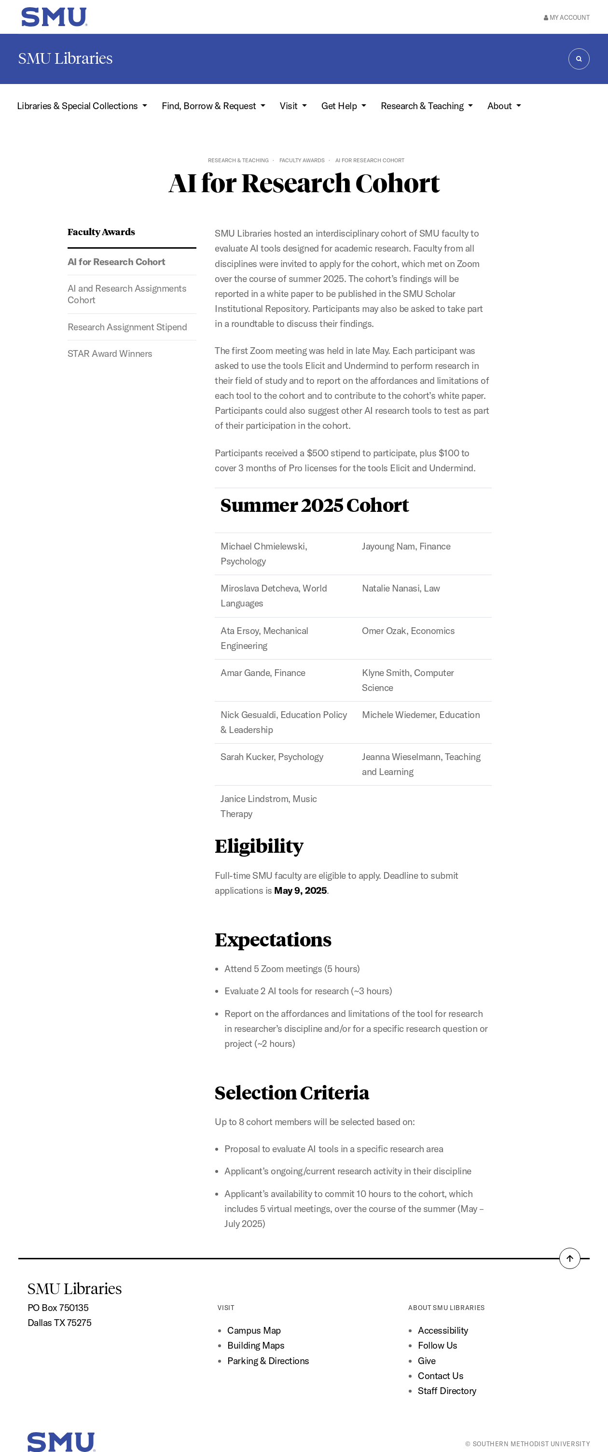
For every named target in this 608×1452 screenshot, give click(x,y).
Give (426, 1361)
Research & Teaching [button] (423, 106)
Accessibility (443, 1330)
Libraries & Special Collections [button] (78, 106)
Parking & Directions (268, 1361)
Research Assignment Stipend (127, 327)
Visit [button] (290, 106)
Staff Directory (447, 1390)
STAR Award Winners (110, 353)
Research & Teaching (238, 160)
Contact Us (440, 1376)
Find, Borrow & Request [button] (210, 106)
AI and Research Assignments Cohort (127, 294)
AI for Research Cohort (117, 262)
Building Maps (255, 1345)
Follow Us (437, 1345)
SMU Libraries (65, 58)
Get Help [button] (340, 106)
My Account (567, 17)
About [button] (500, 106)
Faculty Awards (302, 160)
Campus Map (253, 1330)
